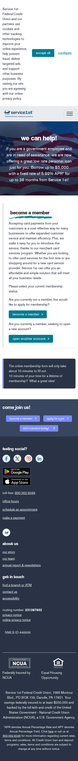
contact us (9, 592)
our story (8, 552)
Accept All (43, 53)
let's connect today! (35, 427)
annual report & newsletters (21, 565)
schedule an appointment (19, 509)
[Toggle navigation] (70, 114)
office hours (10, 501)
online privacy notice (16, 620)
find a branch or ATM (17, 585)
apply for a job (56, 418)
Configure (65, 53)
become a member (26, 314)
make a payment (13, 518)
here (50, 731)
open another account (29, 339)
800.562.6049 (25, 493)
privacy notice (12, 615)
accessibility (10, 598)
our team (8, 559)
